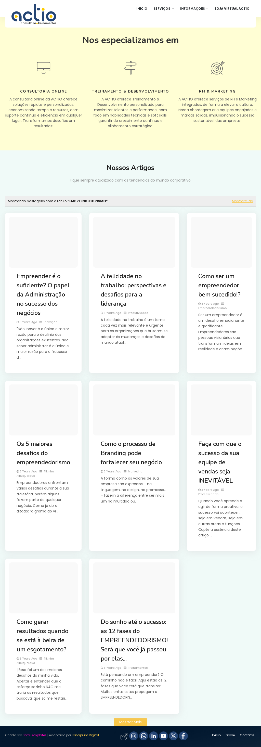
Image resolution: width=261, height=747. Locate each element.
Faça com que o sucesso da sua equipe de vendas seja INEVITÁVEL (219, 462)
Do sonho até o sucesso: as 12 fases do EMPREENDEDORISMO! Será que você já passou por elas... (134, 640)
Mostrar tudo (242, 201)
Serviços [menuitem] (162, 8)
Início (216, 735)
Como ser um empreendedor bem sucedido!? (219, 285)
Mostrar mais (130, 722)
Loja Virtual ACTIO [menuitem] (232, 8)
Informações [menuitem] (192, 8)
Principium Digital (85, 735)
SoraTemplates (35, 735)
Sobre (230, 735)
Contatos (247, 735)
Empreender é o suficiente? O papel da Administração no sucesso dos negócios (43, 294)
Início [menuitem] (141, 8)
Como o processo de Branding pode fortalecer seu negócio (131, 453)
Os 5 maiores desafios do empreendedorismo (43, 453)
